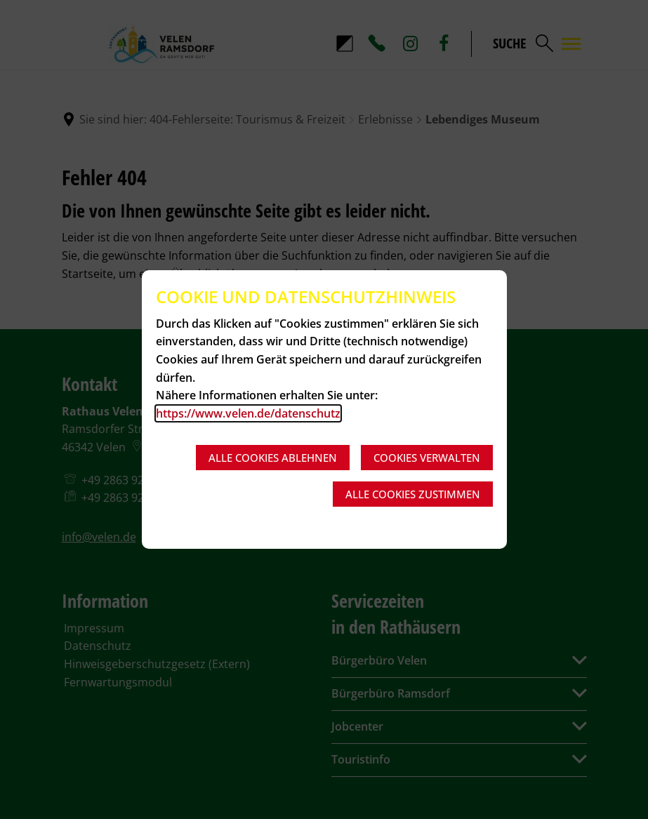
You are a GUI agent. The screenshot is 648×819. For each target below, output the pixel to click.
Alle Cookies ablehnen (273, 458)
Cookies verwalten (426, 458)
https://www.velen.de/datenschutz (248, 413)
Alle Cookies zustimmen (412, 494)
